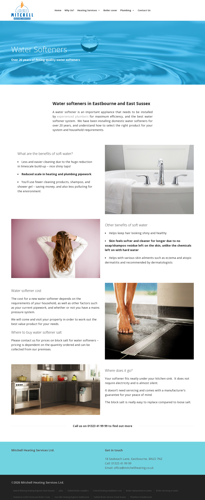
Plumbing (125, 10)
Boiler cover (110, 10)
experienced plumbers (73, 116)
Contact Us (144, 10)
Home (58, 10)
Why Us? (69, 10)
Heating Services (87, 10)
